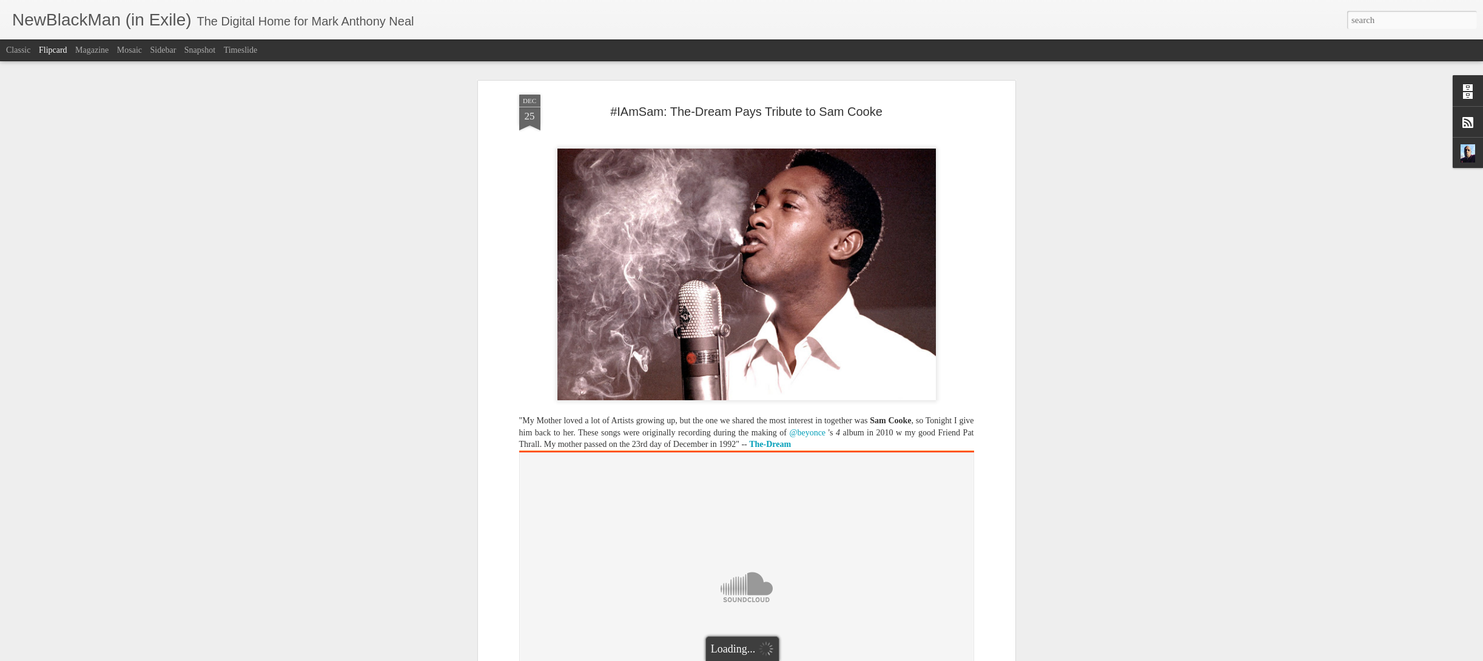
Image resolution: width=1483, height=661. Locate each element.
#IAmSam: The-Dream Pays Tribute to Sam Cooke (746, 111)
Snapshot (199, 50)
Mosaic (129, 50)
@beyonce (808, 432)
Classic (18, 50)
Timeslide (241, 50)
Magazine (92, 50)
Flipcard (53, 50)
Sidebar (163, 50)
